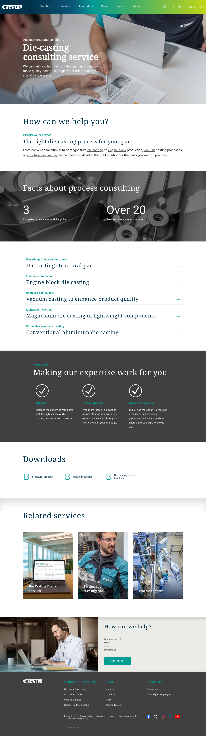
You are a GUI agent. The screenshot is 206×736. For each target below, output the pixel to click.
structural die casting (42, 155)
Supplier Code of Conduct (76, 704)
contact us (117, 660)
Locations (110, 694)
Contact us (152, 689)
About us (109, 689)
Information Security (128, 716)
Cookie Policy (86, 716)
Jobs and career (113, 704)
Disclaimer (100, 716)
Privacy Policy (70, 716)
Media (108, 699)
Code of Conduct (72, 699)
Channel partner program (159, 694)
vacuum (149, 150)
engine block (117, 150)
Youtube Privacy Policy (78, 718)
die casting (95, 150)
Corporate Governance (75, 689)
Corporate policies (73, 694)
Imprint (112, 716)
